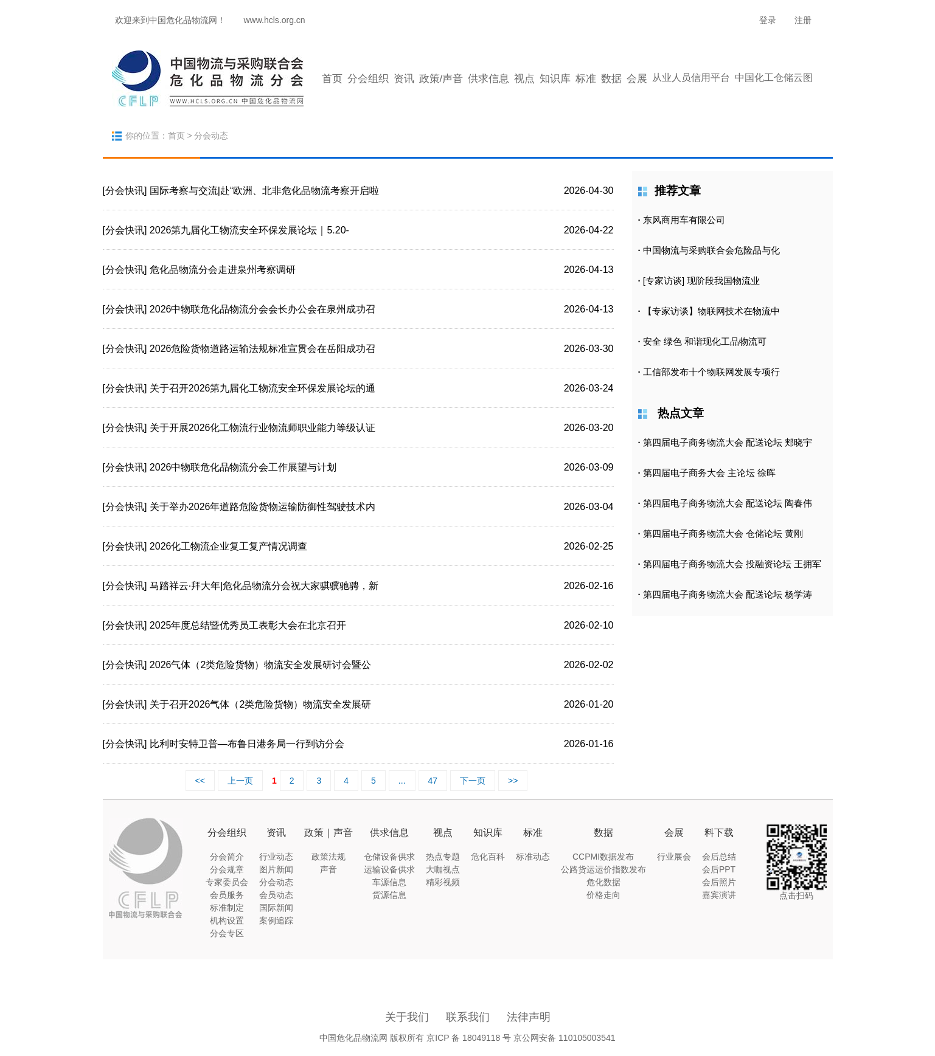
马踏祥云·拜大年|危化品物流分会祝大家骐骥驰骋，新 (264, 586)
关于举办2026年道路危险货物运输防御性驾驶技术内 (263, 507)
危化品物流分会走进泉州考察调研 (223, 269)
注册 (803, 20)
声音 (328, 869)
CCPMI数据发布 (603, 856)
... (402, 780)
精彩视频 (443, 882)
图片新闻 (276, 869)
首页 (332, 79)
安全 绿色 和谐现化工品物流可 (704, 341)
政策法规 (328, 856)
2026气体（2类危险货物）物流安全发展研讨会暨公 (261, 665)
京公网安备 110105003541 (564, 1038)
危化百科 (488, 856)
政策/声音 (441, 79)
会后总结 (719, 856)
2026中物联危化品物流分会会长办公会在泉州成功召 (263, 309)
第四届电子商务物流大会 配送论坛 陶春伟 (727, 503)
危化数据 (603, 882)
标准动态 (533, 856)
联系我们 (468, 1017)
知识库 (555, 79)
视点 (524, 79)
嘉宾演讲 (719, 895)
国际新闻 (276, 908)
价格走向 (603, 895)
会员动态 (276, 895)
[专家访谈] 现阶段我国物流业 (701, 280)
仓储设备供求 (389, 856)
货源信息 (389, 895)
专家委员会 (227, 882)
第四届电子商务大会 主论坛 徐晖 (709, 473)
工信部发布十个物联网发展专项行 (711, 372)
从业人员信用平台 (691, 77)
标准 (585, 79)
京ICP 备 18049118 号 (468, 1038)
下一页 (472, 780)
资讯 (404, 79)
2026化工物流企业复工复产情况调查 (229, 546)
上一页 (240, 780)
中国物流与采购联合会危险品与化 (711, 250)
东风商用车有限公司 (684, 220)
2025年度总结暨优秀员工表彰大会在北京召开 (248, 625)
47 (433, 780)
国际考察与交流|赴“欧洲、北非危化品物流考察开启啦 (264, 190)
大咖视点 (443, 869)
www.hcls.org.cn (274, 20)
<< (200, 780)
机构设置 (227, 920)
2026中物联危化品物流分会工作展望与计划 (243, 467)
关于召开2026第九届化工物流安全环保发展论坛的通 (263, 388)
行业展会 (674, 856)
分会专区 (227, 933)
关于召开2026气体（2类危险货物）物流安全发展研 (261, 704)
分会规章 (227, 869)
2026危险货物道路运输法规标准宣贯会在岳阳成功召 (263, 348)
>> (513, 780)
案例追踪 (276, 920)
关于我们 (407, 1017)
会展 (637, 79)
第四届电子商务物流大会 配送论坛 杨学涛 (727, 594)
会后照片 (719, 882)
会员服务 (227, 895)
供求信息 (488, 79)
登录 (767, 20)
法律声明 (529, 1017)
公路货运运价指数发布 (603, 869)
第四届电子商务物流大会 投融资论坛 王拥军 (732, 564)
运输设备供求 (389, 869)
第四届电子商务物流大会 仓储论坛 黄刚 (723, 533)
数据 (611, 79)
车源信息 (389, 882)
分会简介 (227, 856)
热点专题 (443, 856)
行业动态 (276, 856)
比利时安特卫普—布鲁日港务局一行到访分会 (247, 744)
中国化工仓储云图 (774, 77)
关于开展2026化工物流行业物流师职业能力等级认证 (263, 428)
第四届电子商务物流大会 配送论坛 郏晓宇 (727, 442)
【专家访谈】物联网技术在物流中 (711, 311)
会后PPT (718, 869)
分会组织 (368, 79)
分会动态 (276, 882)
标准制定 (227, 908)
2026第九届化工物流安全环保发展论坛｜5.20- (249, 230)
